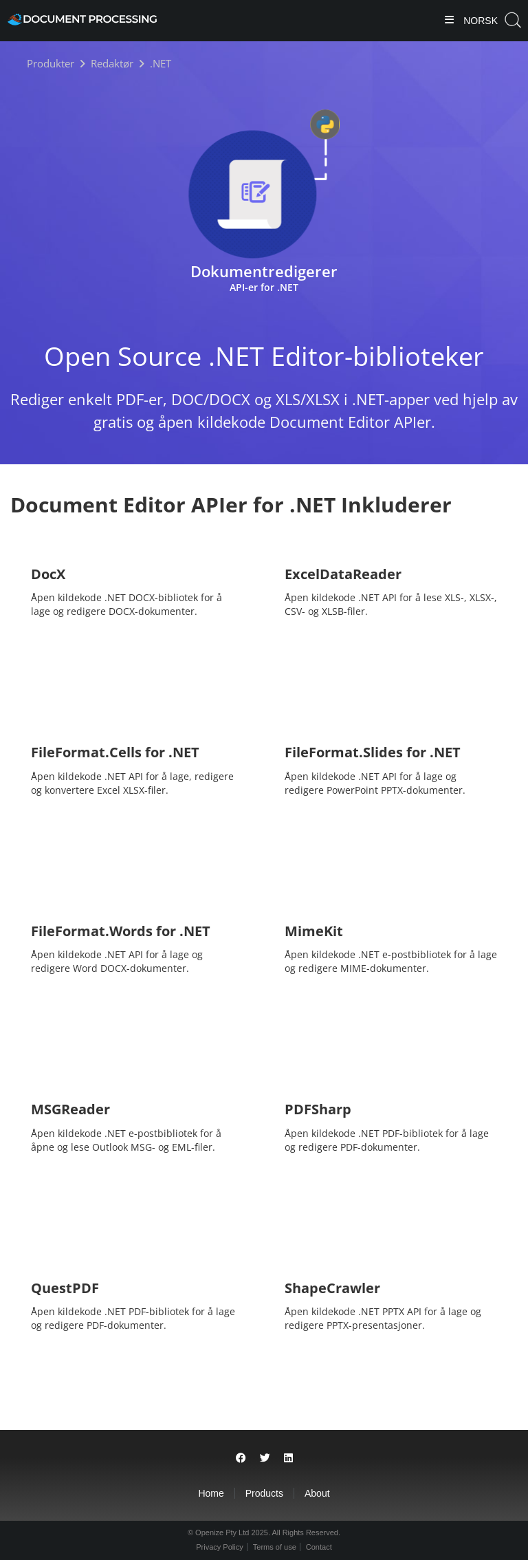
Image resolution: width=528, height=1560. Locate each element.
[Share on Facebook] (241, 1458)
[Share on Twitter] (265, 1458)
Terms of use (274, 1547)
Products (264, 1493)
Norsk (479, 20)
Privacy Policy (219, 1547)
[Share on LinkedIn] (288, 1458)
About (317, 1493)
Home (210, 1493)
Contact (319, 1547)
